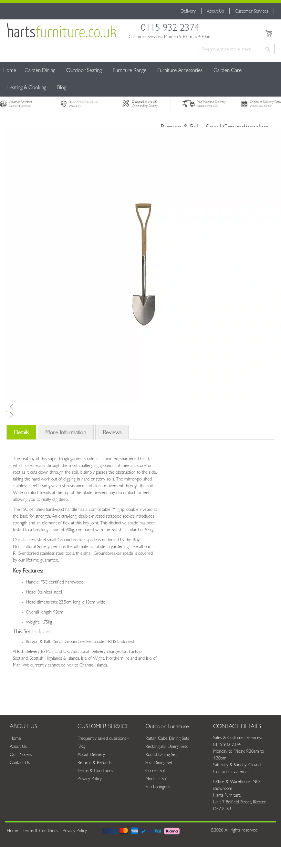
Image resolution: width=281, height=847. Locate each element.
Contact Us (20, 763)
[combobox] (237, 49)
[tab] (21, 434)
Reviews (112, 433)
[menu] (140, 79)
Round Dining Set (161, 755)
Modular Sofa (157, 779)
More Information (65, 433)
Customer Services (251, 11)
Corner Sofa (156, 771)
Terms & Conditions (95, 771)
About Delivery (91, 755)
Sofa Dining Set (158, 763)
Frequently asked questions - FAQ (103, 743)
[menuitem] (40, 71)
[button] (81, 406)
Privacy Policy (90, 779)
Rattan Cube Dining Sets (167, 739)
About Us (215, 11)
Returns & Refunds (94, 763)
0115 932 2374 (170, 29)
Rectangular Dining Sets (166, 747)
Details (21, 433)
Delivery (188, 11)
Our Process (21, 755)
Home (9, 71)
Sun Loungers (157, 787)
